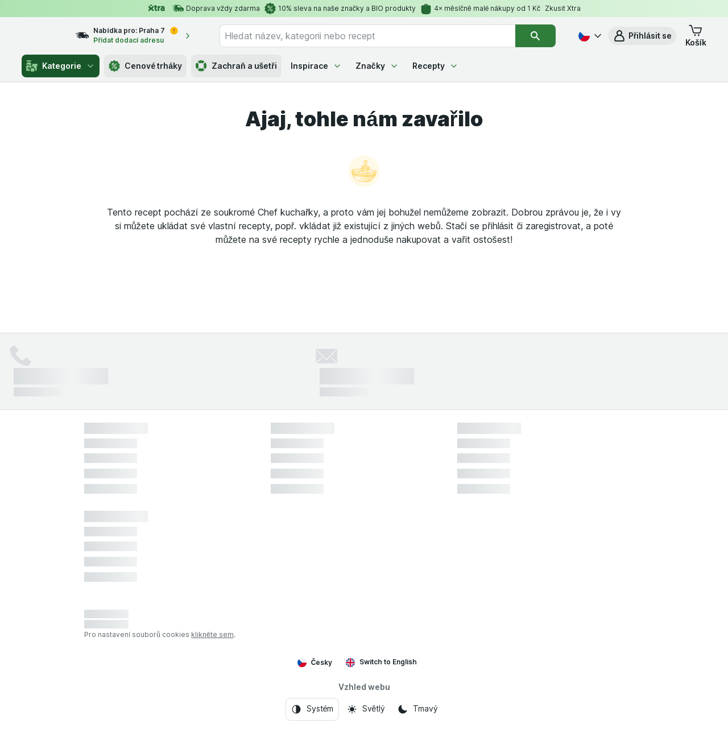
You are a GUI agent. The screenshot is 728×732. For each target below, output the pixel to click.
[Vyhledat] (536, 35)
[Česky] (588, 35)
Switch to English (381, 662)
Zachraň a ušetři (236, 66)
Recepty (435, 66)
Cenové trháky (145, 66)
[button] (642, 36)
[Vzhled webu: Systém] (312, 709)
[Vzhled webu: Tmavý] (417, 709)
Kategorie (60, 66)
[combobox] (378, 35)
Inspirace (316, 66)
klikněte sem (212, 634)
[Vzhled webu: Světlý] (365, 709)
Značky (377, 66)
